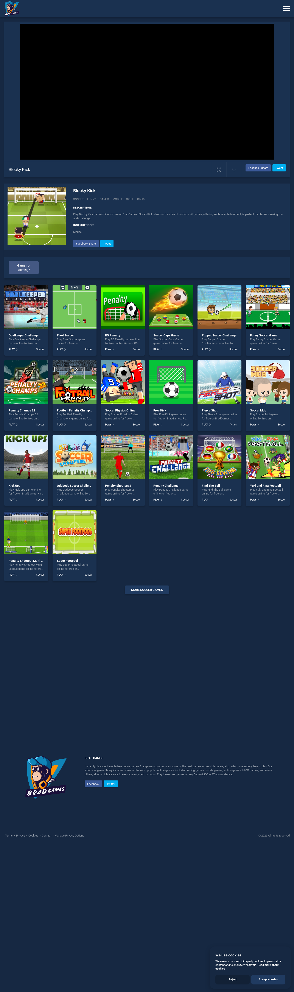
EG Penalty (112, 335)
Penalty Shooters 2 (118, 485)
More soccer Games (147, 590)
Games (104, 199)
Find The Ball (211, 485)
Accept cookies (268, 979)
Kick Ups (14, 485)
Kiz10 (141, 199)
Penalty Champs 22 (22, 410)
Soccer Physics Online (120, 410)
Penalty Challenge (166, 485)
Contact (46, 835)
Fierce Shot (210, 410)
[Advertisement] (147, 663)
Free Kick (159, 410)
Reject (232, 979)
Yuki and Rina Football (265, 485)
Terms (9, 835)
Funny (91, 199)
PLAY (12, 349)
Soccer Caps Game (166, 335)
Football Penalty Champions (76, 410)
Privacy (21, 835)
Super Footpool (67, 560)
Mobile (118, 199)
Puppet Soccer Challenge (219, 335)
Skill (130, 199)
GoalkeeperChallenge (24, 335)
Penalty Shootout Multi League (30, 560)
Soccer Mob (258, 410)
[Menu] (286, 8)
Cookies (33, 835)
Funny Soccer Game (263, 335)
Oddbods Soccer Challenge (75, 485)
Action (233, 424)
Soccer (78, 199)
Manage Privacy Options (69, 835)
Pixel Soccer (65, 335)
